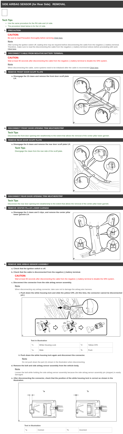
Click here (58, 38)
